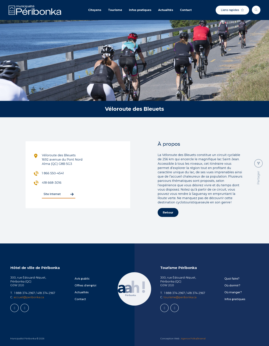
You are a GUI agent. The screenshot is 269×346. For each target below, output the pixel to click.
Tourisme (115, 10)
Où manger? (233, 292)
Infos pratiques (140, 10)
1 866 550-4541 (53, 173)
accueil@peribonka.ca (29, 297)
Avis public (82, 278)
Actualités (165, 10)
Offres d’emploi (85, 285)
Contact (186, 10)
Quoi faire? (231, 278)
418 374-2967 (46, 293)
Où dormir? (232, 285)
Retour (168, 212)
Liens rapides (232, 10)
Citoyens (94, 10)
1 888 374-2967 (24, 293)
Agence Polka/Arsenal (193, 338)
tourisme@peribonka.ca (179, 297)
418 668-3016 (51, 183)
